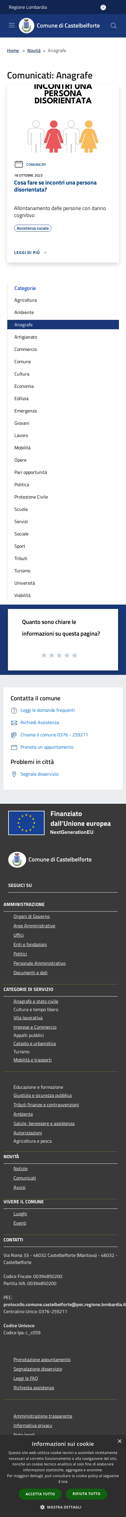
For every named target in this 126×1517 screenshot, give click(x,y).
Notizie (21, 1168)
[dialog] (63, 1476)
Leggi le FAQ (26, 1378)
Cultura (21, 373)
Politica (21, 484)
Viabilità (22, 595)
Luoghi (20, 1213)
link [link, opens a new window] (64, 1481)
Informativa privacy (33, 1425)
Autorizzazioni (28, 1132)
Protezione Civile (31, 496)
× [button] (119, 1441)
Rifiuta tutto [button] (86, 1493)
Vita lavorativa (28, 1017)
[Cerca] (113, 25)
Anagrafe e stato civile (36, 1001)
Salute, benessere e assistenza (44, 1123)
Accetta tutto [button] (40, 1494)
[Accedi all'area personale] (103, 7)
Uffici (19, 934)
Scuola (21, 509)
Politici (20, 953)
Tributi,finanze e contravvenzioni (46, 1104)
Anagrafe (23, 324)
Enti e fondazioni (30, 944)
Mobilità (22, 447)
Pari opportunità (30, 472)
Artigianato (25, 336)
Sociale (21, 533)
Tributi (20, 558)
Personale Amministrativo (39, 963)
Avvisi (20, 1187)
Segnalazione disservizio (38, 1368)
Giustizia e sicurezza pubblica (43, 1095)
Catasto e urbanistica (35, 1043)
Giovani (21, 422)
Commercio (25, 349)
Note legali (24, 1434)
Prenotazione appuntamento (42, 1359)
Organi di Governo (32, 916)
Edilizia (21, 398)
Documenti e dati (31, 972)
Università (24, 582)
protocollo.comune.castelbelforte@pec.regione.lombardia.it (65, 1304)
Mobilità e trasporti (33, 1059)
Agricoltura (25, 299)
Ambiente (24, 312)
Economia (24, 386)
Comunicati (30, 164)
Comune (22, 361)
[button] (63, 1507)
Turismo (22, 570)
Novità (34, 50)
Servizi (21, 521)
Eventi (20, 1222)
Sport (19, 546)
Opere (20, 459)
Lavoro (21, 435)
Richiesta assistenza (34, 1387)
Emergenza (25, 410)
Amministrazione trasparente (43, 1415)
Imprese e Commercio (35, 1026)
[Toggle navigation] (11, 25)
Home (13, 50)
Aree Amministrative (34, 925)
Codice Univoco (19, 1325)
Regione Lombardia (28, 7)
